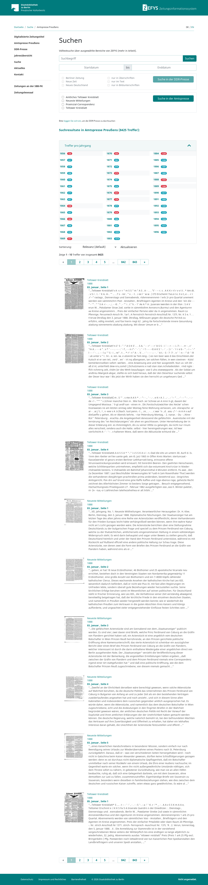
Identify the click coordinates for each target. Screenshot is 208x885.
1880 (110, 218)
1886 (157, 166)
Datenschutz (27, 879)
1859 (63, 173)
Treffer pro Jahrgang (78, 145)
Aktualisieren (128, 247)
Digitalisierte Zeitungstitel (29, 36)
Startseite (19, 27)
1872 (110, 166)
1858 (63, 166)
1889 (157, 186)
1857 (63, 160)
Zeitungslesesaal (23, 92)
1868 (63, 231)
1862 (63, 192)
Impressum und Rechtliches (52, 879)
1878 (110, 205)
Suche (30, 27)
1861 (63, 186)
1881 (110, 225)
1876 (110, 192)
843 (134, 262)
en (192, 27)
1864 (63, 205)
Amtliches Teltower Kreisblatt (82, 97)
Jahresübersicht (23, 55)
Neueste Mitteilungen (78, 100)
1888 (157, 179)
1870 (110, 153)
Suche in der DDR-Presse (173, 79)
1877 (110, 199)
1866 (63, 218)
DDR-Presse (20, 49)
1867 (63, 225)
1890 (157, 192)
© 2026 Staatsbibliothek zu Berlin (108, 879)
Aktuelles (19, 68)
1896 (157, 231)
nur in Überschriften (123, 77)
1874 (110, 179)
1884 (157, 153)
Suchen (189, 58)
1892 (157, 205)
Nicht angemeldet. (187, 879)
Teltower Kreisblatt (76, 107)
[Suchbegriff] (121, 58)
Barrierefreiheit (78, 879)
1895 (157, 225)
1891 (157, 199)
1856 (63, 153)
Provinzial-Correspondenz (80, 104)
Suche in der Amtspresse (173, 98)
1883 (110, 238)
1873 (110, 173)
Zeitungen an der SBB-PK (28, 86)
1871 (110, 160)
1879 (110, 212)
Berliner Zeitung (75, 77)
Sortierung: (65, 247)
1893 (157, 212)
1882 (110, 231)
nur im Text (118, 81)
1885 (157, 160)
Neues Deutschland (77, 85)
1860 (63, 179)
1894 (157, 218)
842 (123, 262)
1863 (63, 199)
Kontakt (19, 74)
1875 (110, 186)
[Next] (144, 262)
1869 (63, 238)
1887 (157, 173)
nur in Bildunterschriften (126, 85)
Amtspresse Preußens (27, 43)
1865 (63, 212)
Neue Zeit (71, 81)
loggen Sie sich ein (72, 121)
